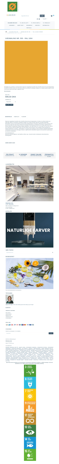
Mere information (7, 91)
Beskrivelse (8, 116)
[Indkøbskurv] (52, 16)
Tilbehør (23, 116)
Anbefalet (16, 116)
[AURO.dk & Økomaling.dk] (12, 8)
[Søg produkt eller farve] (42, 16)
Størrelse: (8, 99)
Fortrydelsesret (9, 345)
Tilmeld (51, 333)
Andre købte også (10, 142)
